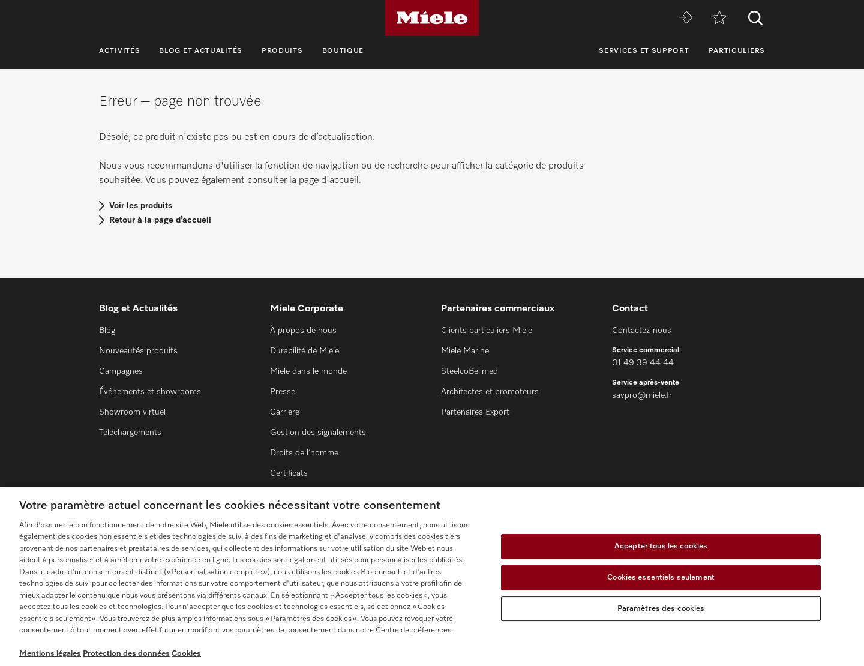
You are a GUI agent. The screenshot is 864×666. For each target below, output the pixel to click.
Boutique (343, 51)
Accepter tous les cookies (660, 547)
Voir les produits (140, 206)
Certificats (289, 473)
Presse (282, 392)
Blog (107, 330)
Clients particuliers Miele (486, 330)
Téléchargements (130, 432)
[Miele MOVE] (686, 18)
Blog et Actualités (200, 51)
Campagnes (121, 371)
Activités (119, 51)
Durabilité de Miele (304, 351)
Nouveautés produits (138, 351)
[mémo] (719, 18)
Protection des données (126, 654)
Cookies (186, 654)
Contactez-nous (641, 330)
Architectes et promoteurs (490, 392)
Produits (282, 51)
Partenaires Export (475, 412)
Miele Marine (465, 351)
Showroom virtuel (132, 412)
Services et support (644, 51)
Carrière (284, 412)
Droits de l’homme (304, 453)
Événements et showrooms (150, 392)
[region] (432, 576)
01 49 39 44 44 (643, 363)
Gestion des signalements (318, 432)
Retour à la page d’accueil (160, 220)
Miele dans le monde (308, 371)
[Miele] (432, 18)
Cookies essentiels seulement (661, 577)
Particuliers (737, 51)
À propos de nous (303, 330)
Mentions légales (50, 654)
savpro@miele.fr (642, 395)
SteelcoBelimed (469, 371)
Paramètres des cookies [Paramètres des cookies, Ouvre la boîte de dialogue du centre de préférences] (661, 609)
